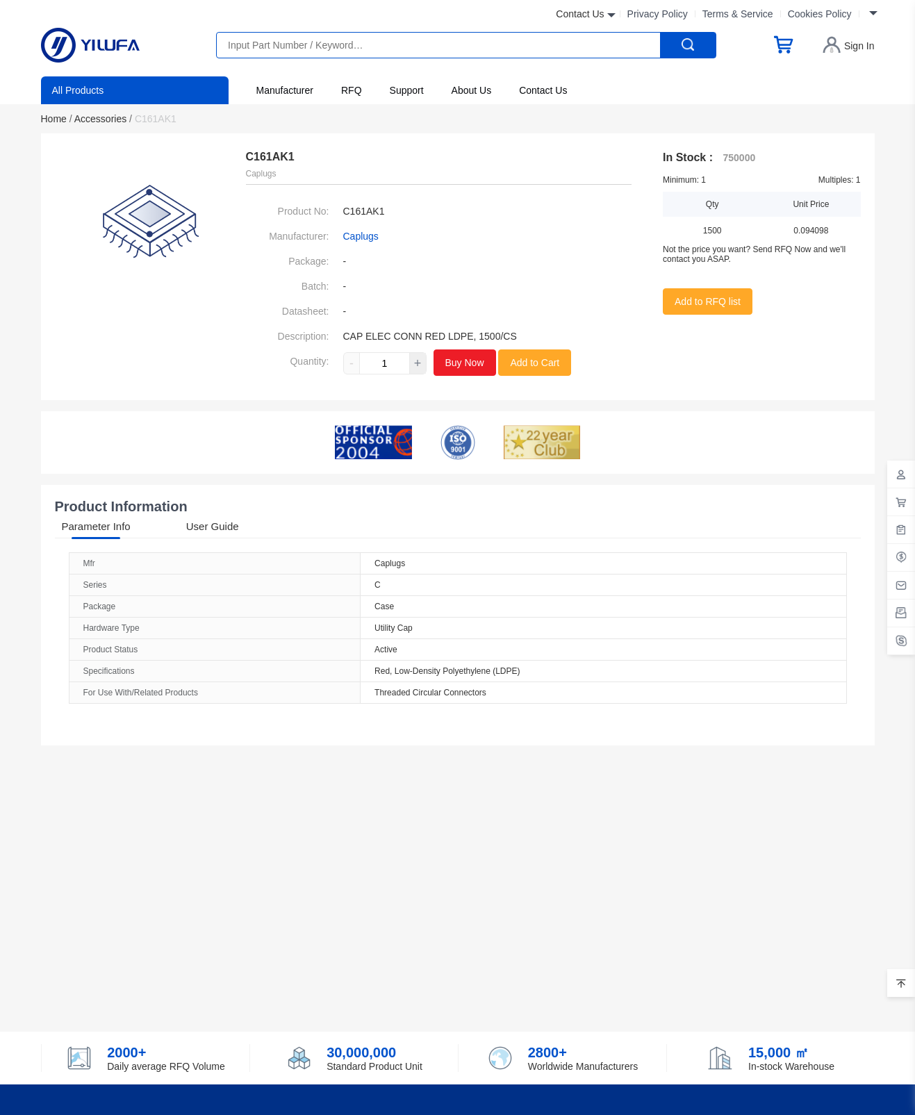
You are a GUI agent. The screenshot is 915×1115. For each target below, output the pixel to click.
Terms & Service (737, 13)
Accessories (103, 118)
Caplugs (361, 236)
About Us (472, 90)
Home (56, 118)
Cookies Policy (820, 13)
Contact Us (543, 90)
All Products (78, 90)
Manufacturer (284, 90)
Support (407, 90)
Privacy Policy (657, 13)
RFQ (351, 90)
